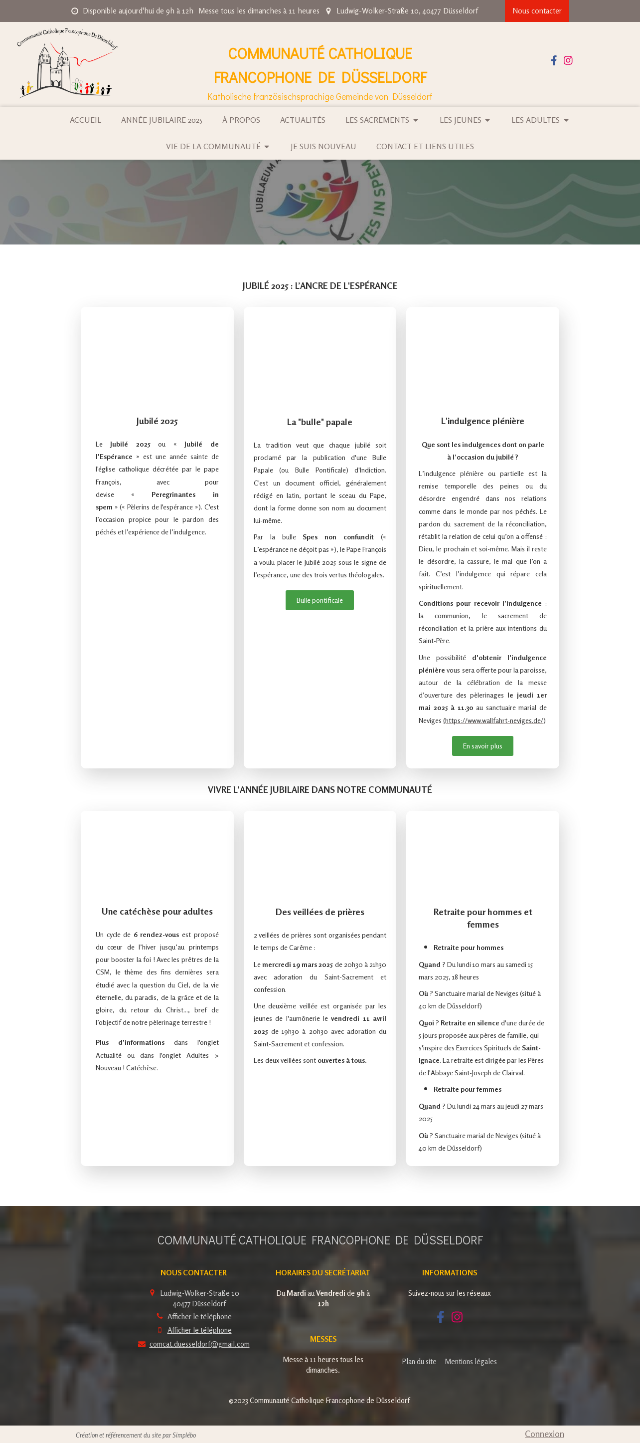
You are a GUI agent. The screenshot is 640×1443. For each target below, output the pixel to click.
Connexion (544, 1433)
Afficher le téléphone (199, 1316)
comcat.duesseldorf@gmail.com (200, 1344)
